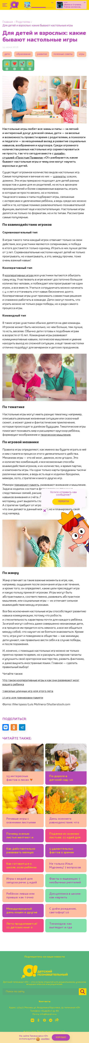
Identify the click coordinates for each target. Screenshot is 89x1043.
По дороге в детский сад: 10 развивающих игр (62, 778)
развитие (42, 54)
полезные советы (63, 54)
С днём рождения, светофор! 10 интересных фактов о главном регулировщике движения (65, 911)
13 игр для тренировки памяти (22, 698)
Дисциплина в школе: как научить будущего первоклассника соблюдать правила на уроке (65, 896)
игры (81, 54)
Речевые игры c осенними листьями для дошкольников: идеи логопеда (21, 821)
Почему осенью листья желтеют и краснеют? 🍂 (19, 836)
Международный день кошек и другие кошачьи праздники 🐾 (21, 911)
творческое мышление (55, 435)
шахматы (59, 176)
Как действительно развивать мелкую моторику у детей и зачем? (21, 851)
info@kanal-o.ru (48, 1014)
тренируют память (26, 485)
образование (23, 54)
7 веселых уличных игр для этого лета (27, 691)
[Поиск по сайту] (41, 991)
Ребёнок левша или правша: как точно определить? (20, 896)
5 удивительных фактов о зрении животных (61, 851)
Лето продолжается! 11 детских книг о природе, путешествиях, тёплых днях (23, 926)
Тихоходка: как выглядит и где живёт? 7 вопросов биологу (63, 926)
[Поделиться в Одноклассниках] (14, 727)
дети (7, 54)
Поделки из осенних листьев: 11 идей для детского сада (64, 836)
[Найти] (82, 991)
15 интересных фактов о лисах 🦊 (19, 778)
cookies (45, 1039)
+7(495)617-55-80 (50, 1011)
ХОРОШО (61, 1037)
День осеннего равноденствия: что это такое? (64, 821)
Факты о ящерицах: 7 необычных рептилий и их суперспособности (65, 881)
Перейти (63, 502)
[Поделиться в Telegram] (22, 727)
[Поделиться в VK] (5, 727)
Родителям (23, 22)
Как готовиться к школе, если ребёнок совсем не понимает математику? (21, 866)
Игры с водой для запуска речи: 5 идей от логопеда (21, 881)
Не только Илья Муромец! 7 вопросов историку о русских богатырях (65, 866)
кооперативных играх (19, 275)
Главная (7, 22)
